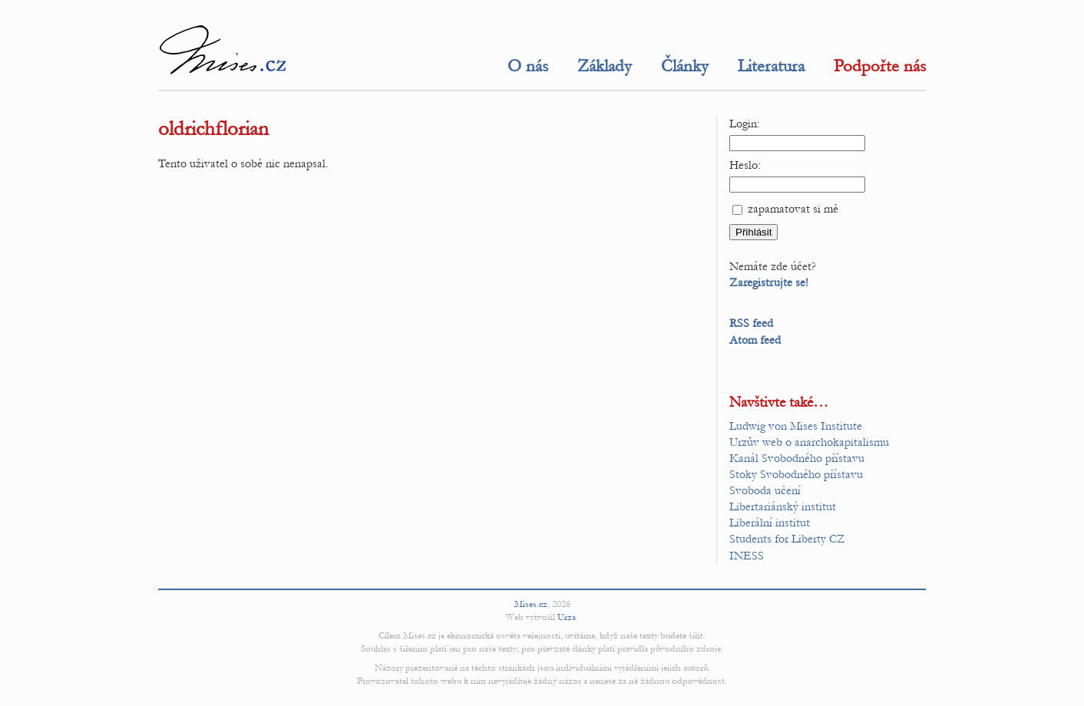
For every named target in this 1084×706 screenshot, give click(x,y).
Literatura (771, 66)
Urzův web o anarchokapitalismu (809, 442)
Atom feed (755, 340)
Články (685, 66)
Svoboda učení (765, 490)
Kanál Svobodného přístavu (796, 458)
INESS (746, 555)
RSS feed (751, 323)
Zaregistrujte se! (768, 282)
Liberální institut (769, 523)
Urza (566, 617)
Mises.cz (530, 604)
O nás (527, 66)
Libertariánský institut (782, 506)
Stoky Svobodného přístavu (796, 474)
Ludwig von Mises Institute (795, 426)
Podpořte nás (880, 66)
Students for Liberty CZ (787, 539)
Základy (604, 66)
